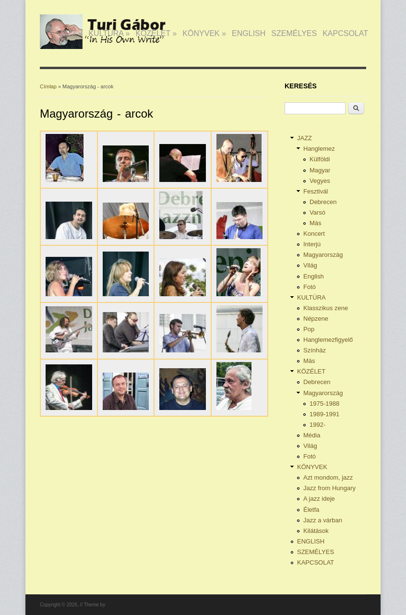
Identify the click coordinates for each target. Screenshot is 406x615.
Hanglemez (319, 148)
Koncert (314, 233)
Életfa (311, 509)
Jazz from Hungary (329, 488)
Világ (310, 265)
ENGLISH (248, 33)
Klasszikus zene (325, 308)
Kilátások (316, 530)
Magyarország (323, 254)
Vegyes (320, 180)
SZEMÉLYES (294, 33)
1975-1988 (324, 403)
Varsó (317, 212)
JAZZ (70, 33)
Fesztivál (315, 191)
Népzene (315, 318)
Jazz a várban (322, 520)
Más (316, 223)
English (313, 276)
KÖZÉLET (156, 33)
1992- (317, 424)
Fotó (309, 286)
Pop (308, 329)
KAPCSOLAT (345, 33)
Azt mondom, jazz (328, 477)
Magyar (320, 170)
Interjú (312, 244)
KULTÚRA (109, 33)
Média (311, 435)
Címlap (48, 86)
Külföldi (320, 159)
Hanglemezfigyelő (328, 339)
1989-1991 (324, 414)
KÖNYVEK (204, 33)
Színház (314, 350)
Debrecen (323, 201)
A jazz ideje (319, 498)
